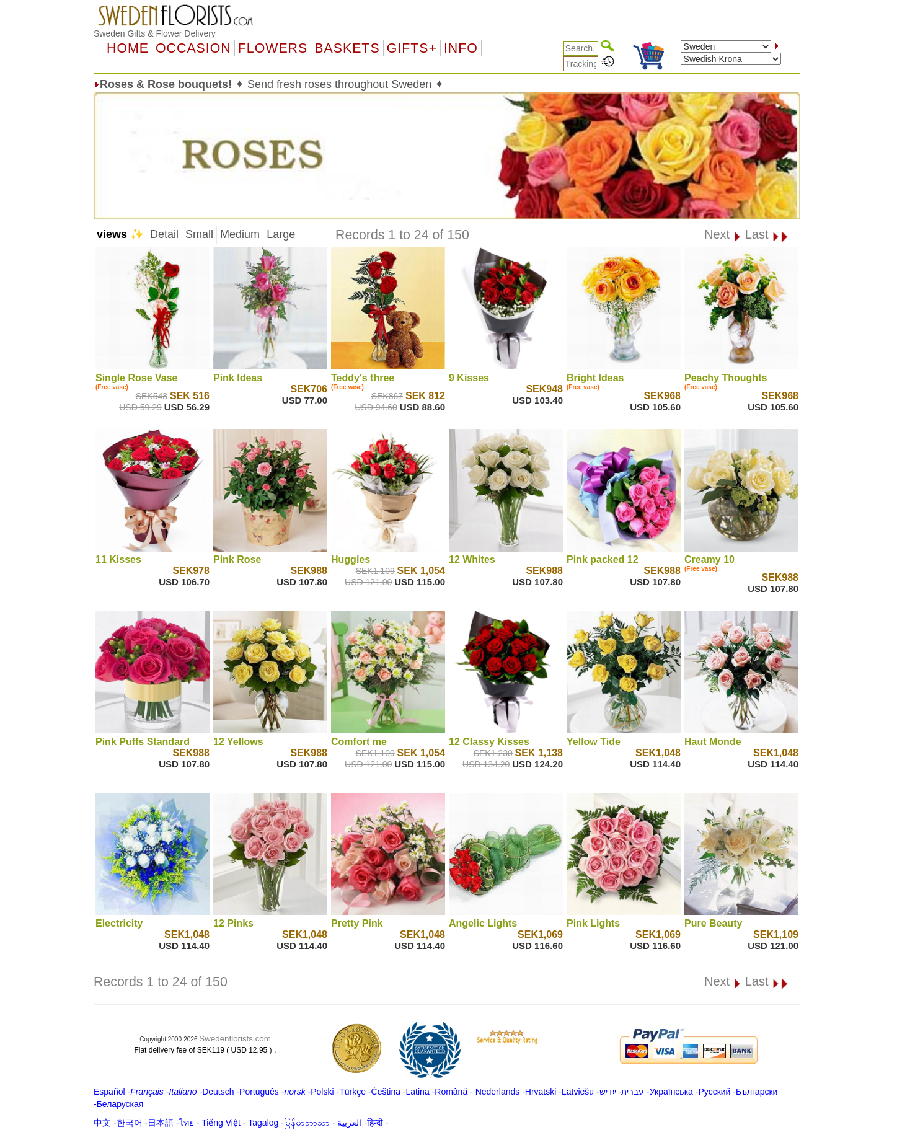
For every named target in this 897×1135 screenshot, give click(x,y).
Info (461, 48)
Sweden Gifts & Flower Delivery (155, 33)
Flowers (272, 48)
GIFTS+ (412, 48)
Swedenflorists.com (235, 1038)
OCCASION (193, 48)
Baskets (346, 48)
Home (128, 48)
